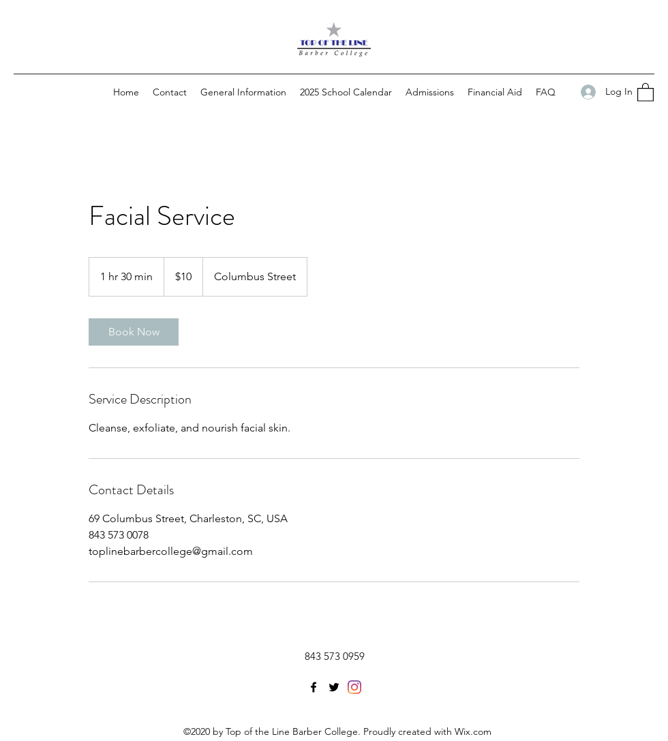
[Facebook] (313, 687)
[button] (645, 92)
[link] (134, 332)
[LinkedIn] (354, 687)
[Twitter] (334, 687)
